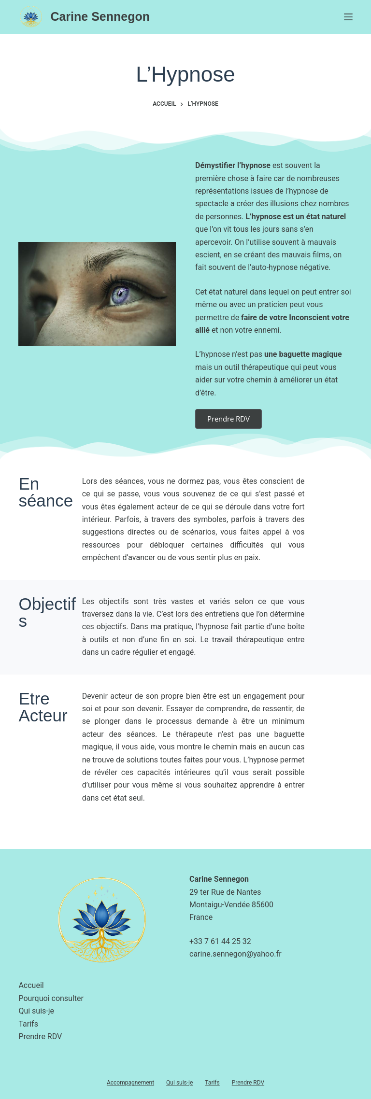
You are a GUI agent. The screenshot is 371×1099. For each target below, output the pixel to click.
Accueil (30, 985)
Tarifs (28, 1024)
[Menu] (348, 17)
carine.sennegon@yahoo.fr (235, 953)
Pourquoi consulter (51, 998)
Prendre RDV (40, 1036)
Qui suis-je (36, 1010)
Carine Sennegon (100, 16)
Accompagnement (130, 1082)
